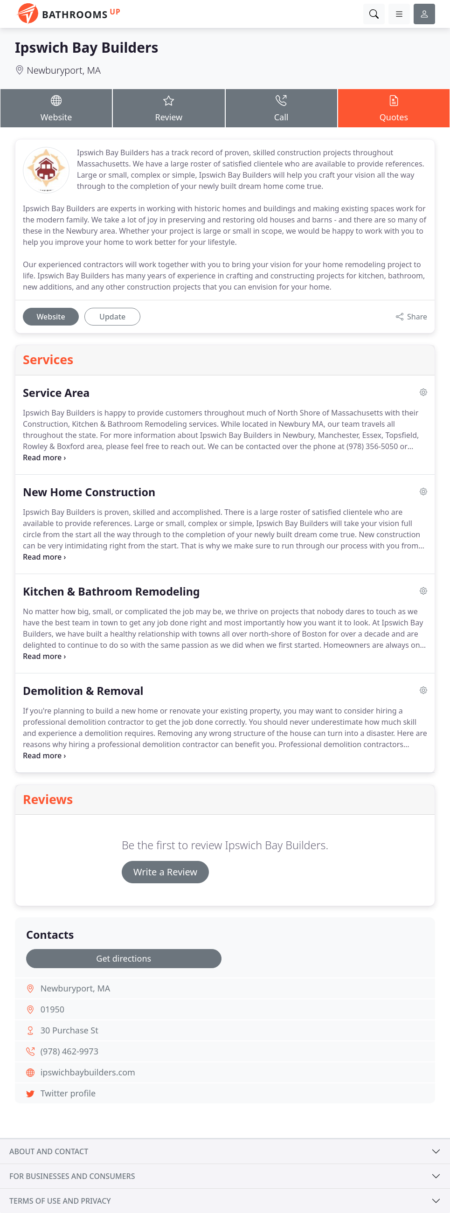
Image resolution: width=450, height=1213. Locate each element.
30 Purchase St (69, 1030)
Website (56, 108)
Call (281, 108)
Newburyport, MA (64, 70)
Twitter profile (68, 1093)
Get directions (123, 958)
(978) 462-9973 (69, 1051)
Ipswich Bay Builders (86, 47)
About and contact (48, 1151)
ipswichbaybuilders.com (88, 1072)
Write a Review (165, 872)
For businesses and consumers (72, 1176)
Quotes (394, 108)
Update (112, 317)
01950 (52, 1009)
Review (168, 108)
